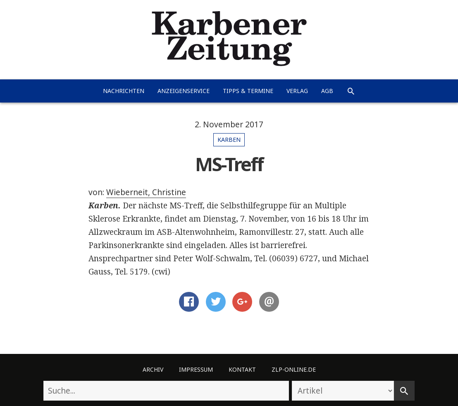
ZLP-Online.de (294, 369)
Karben (229, 139)
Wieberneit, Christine (146, 192)
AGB (327, 91)
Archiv (153, 369)
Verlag (297, 91)
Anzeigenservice (183, 91)
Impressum (196, 369)
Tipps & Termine (248, 91)
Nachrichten (123, 91)
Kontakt (242, 369)
